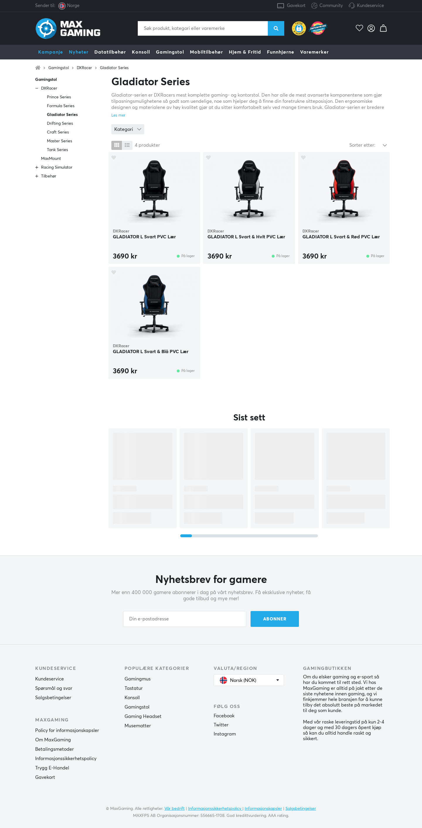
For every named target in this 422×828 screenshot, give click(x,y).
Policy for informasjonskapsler (67, 730)
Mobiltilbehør (206, 52)
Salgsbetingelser (53, 697)
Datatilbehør (110, 52)
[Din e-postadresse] (184, 619)
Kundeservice (370, 6)
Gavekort (296, 6)
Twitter (221, 725)
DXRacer (84, 68)
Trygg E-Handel (52, 768)
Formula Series (60, 106)
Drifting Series (60, 124)
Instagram (225, 734)
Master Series (59, 141)
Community (327, 6)
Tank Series (57, 150)
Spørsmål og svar (53, 688)
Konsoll (141, 52)
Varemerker (314, 52)
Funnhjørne (280, 52)
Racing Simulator (56, 167)
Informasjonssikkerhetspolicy (65, 758)
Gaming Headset (143, 716)
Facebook (224, 716)
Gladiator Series (114, 68)
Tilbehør (48, 176)
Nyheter (79, 52)
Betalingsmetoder (54, 749)
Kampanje (50, 52)
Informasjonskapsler (263, 809)
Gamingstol (170, 52)
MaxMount (51, 159)
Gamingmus (138, 679)
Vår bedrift (174, 809)
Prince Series (59, 97)
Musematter (138, 725)
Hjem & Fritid (245, 52)
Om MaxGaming (53, 740)
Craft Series (58, 132)
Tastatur (134, 688)
